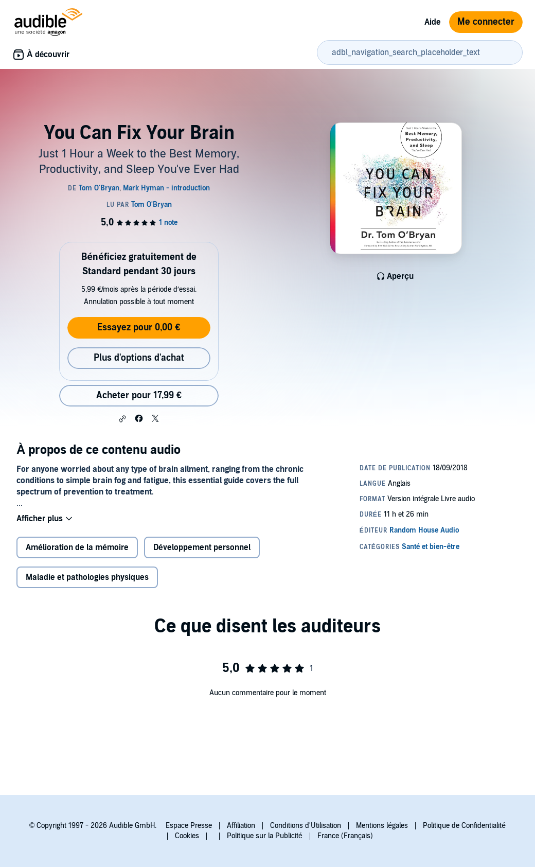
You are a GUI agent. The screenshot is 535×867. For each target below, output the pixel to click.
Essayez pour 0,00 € (138, 327)
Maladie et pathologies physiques (87, 577)
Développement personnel (202, 547)
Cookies (187, 835)
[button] (122, 419)
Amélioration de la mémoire (77, 547)
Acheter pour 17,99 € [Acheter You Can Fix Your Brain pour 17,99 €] (139, 395)
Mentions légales (382, 825)
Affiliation (241, 825)
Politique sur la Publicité (264, 835)
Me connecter (485, 21)
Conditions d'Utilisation (305, 825)
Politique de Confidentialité (464, 825)
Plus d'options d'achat (139, 357)
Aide (432, 22)
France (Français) (345, 835)
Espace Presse (189, 825)
